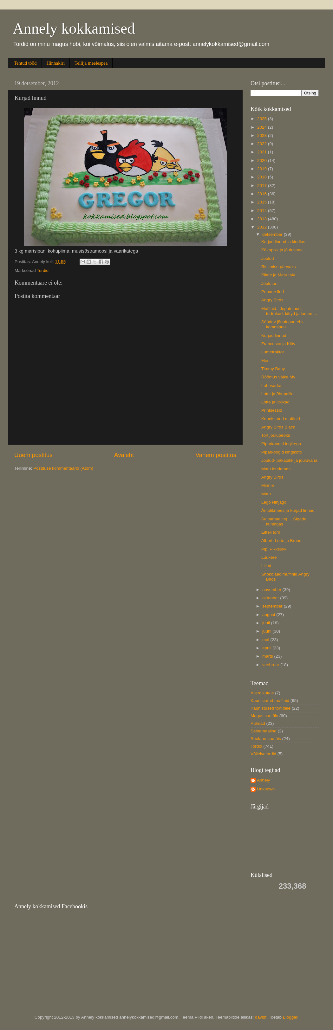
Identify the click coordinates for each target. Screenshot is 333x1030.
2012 (262, 227)
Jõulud (267, 258)
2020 (262, 160)
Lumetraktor (272, 352)
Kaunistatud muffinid (280, 418)
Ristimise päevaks (278, 266)
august (269, 614)
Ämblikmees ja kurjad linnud (288, 510)
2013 (262, 218)
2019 (262, 168)
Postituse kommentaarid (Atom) (63, 468)
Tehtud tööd (25, 63)
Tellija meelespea (91, 63)
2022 (262, 143)
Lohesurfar (271, 385)
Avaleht (124, 455)
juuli (266, 623)
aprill (267, 648)
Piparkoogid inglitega (281, 443)
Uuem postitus (33, 455)
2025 (262, 118)
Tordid (43, 270)
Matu (266, 494)
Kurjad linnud (273, 335)
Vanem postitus (215, 455)
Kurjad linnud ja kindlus (283, 241)
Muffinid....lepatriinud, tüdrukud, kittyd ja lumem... (289, 311)
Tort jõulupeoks (275, 435)
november (272, 589)
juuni (267, 631)
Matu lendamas (276, 469)
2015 (262, 202)
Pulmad (258, 723)
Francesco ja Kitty (278, 343)
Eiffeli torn (270, 532)
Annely (263, 780)
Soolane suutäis (266, 738)
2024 (262, 127)
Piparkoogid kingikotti (281, 452)
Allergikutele (262, 693)
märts (268, 656)
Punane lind (272, 291)
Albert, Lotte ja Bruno (281, 540)
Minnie (267, 485)
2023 (262, 135)
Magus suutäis (264, 715)
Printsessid (271, 410)
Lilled (266, 565)
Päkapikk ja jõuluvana (282, 250)
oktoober (271, 597)
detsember (273, 234)
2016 (262, 193)
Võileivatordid (263, 753)
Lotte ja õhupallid (277, 393)
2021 (262, 152)
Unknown (266, 789)
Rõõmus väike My (278, 377)
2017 (262, 185)
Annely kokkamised (74, 28)
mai (266, 639)
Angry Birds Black (278, 427)
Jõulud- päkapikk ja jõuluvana (289, 460)
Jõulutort (269, 283)
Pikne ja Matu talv (278, 275)
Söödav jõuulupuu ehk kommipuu (282, 324)
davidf (260, 1017)
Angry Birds (272, 300)
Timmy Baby (273, 368)
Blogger (290, 1017)
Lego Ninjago (274, 502)
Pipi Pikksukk (274, 549)
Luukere (269, 557)
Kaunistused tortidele (271, 708)
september (273, 606)
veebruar (271, 664)
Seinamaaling (264, 731)
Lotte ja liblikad (275, 402)
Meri (265, 360)
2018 (262, 177)
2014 (262, 210)
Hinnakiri (56, 63)
